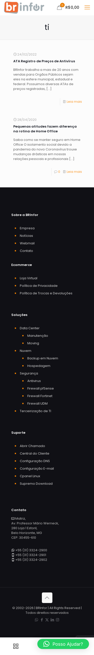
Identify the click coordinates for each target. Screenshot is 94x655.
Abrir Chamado (32, 446)
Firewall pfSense (40, 388)
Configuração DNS (35, 461)
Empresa (27, 228)
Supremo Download (36, 483)
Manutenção (37, 335)
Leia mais (74, 101)
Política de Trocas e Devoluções (46, 293)
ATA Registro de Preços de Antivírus (44, 61)
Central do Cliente (34, 453)
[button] (63, 644)
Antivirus (34, 380)
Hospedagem (38, 365)
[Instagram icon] (57, 619)
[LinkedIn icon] (52, 619)
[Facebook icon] (42, 619)
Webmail (27, 243)
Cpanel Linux (30, 476)
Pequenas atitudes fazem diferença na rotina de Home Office (45, 129)
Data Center (30, 328)
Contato (26, 250)
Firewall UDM (37, 403)
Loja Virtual (28, 278)
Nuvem (25, 350)
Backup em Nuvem (42, 358)
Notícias (26, 235)
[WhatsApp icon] (36, 619)
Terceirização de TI (35, 411)
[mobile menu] (87, 7)
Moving (33, 343)
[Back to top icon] (47, 597)
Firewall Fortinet (39, 396)
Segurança (29, 373)
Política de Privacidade (39, 285)
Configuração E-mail (37, 468)
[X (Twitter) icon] (47, 619)
